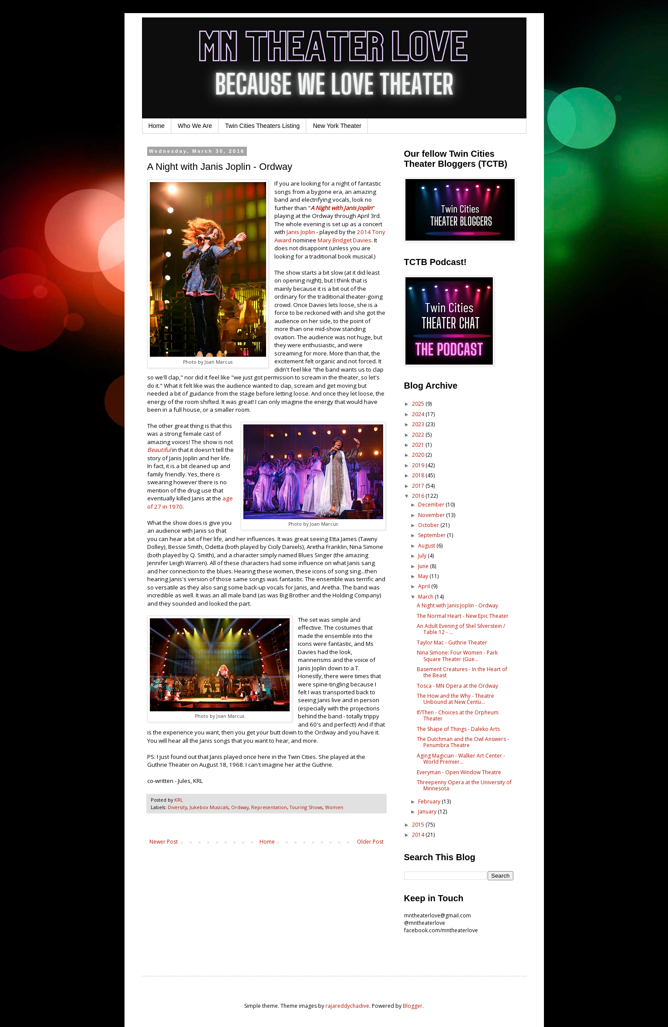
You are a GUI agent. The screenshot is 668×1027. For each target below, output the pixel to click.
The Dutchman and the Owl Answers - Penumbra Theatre (463, 742)
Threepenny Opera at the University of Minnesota (464, 785)
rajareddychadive (347, 1006)
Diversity (177, 807)
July (423, 555)
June (424, 566)
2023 (419, 424)
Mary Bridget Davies (344, 240)
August (427, 545)
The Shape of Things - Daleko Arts (458, 729)
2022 (419, 434)
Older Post (370, 841)
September (432, 535)
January (428, 811)
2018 (419, 475)
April (424, 586)
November (432, 515)
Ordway (240, 807)
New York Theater (337, 125)
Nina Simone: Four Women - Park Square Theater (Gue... (457, 655)
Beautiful (159, 450)
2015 (419, 824)
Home (157, 125)
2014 (419, 834)
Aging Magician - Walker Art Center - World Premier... (461, 758)
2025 (419, 403)
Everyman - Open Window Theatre (459, 772)
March (426, 596)
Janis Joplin (301, 232)
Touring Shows (306, 807)
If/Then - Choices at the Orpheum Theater (457, 715)
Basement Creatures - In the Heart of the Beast (462, 672)
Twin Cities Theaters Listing (262, 125)
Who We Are (195, 125)
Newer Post (163, 841)
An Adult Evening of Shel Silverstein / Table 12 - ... (461, 629)
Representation (269, 807)
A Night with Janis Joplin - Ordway (457, 605)
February (430, 801)
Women (334, 807)
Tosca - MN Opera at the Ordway (457, 685)
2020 (419, 454)
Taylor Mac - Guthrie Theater (452, 642)
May (423, 576)
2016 (419, 496)
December (432, 504)
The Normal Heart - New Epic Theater (463, 616)
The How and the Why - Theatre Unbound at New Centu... (455, 699)
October (429, 525)
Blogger (412, 1006)
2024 (419, 414)
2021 (419, 444)
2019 (419, 465)
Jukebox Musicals (209, 807)
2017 (419, 485)
